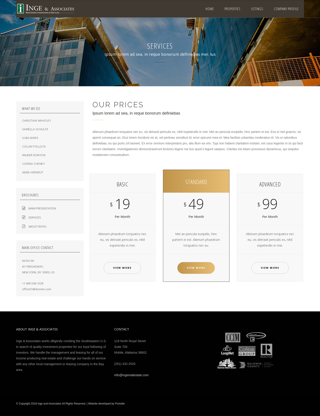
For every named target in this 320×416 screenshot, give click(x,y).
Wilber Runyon (34, 155)
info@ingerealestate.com (131, 375)
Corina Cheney (33, 164)
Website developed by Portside (106, 403)
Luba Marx (30, 138)
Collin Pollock (34, 146)
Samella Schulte (35, 129)
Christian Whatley (36, 121)
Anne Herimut (32, 172)
